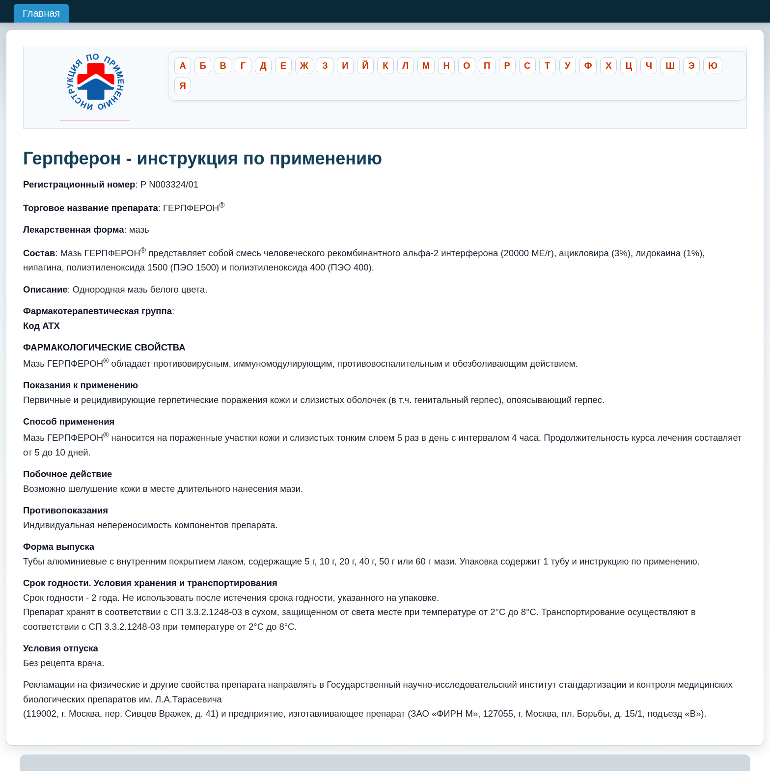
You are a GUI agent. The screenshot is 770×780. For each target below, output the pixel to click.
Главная (41, 13)
